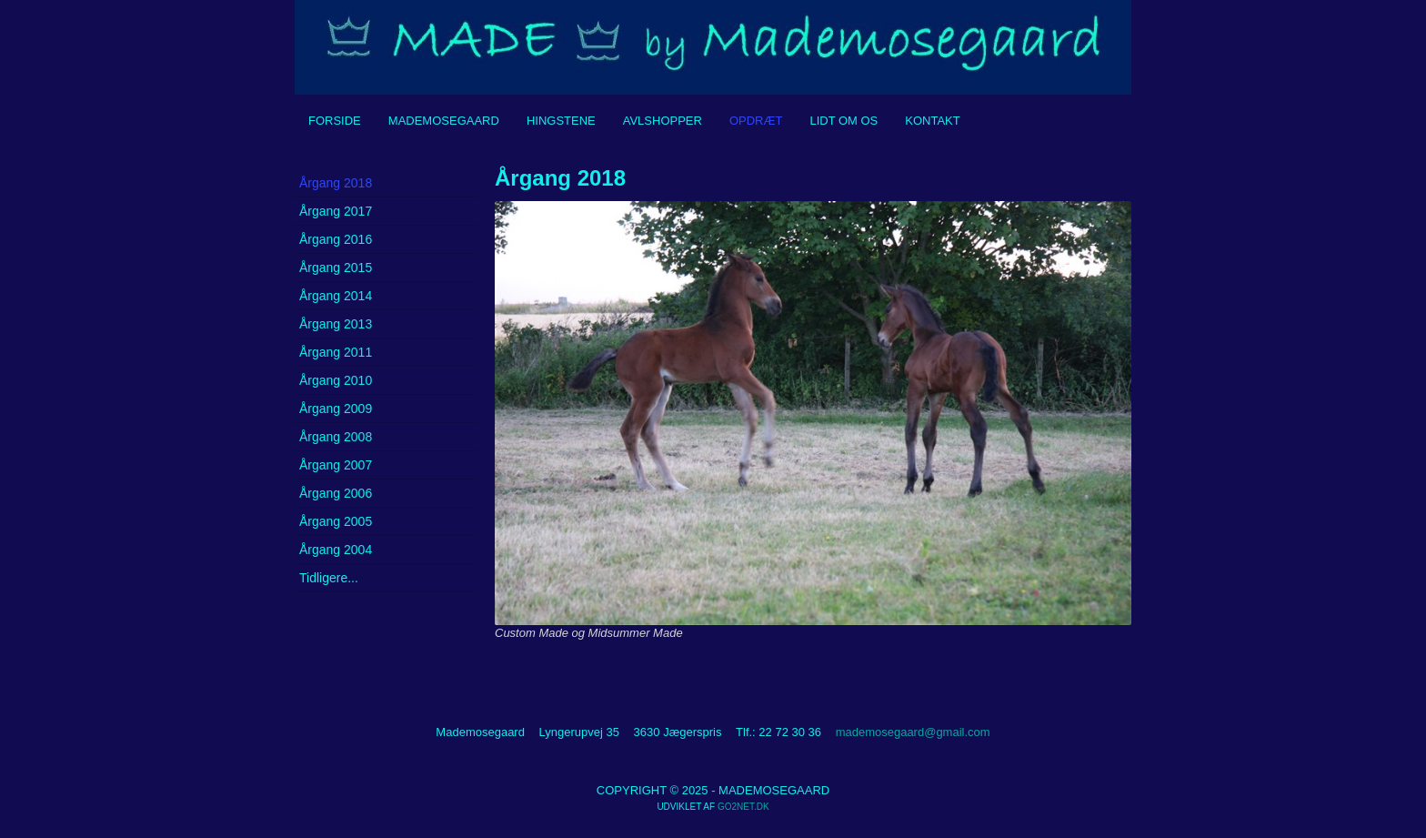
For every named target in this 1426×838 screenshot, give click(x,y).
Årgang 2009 (335, 408)
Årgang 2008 (335, 436)
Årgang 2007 (335, 465)
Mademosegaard (443, 120)
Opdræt (756, 120)
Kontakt (932, 120)
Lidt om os (843, 120)
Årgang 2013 (335, 324)
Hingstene (561, 120)
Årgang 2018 (335, 183)
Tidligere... (328, 577)
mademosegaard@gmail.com (913, 732)
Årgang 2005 (335, 521)
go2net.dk (743, 807)
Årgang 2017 (335, 211)
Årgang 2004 (335, 549)
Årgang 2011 (335, 352)
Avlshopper (662, 120)
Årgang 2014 (335, 295)
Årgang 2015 (335, 267)
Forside (334, 120)
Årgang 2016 (335, 239)
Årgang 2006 (335, 493)
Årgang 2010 (335, 380)
